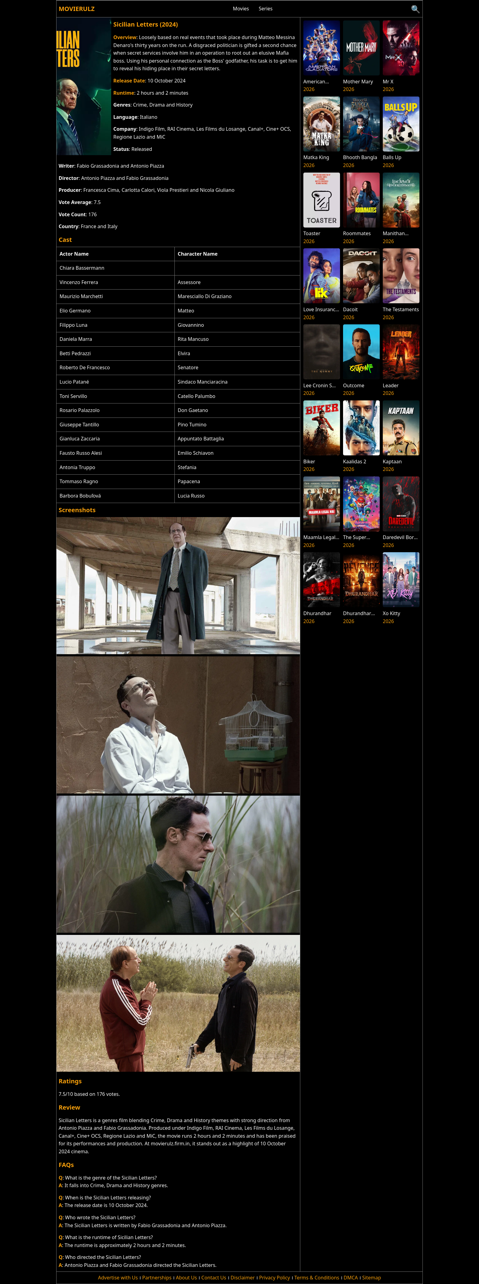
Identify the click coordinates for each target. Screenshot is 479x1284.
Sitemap (371, 1277)
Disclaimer (243, 1277)
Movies (241, 8)
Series (265, 8)
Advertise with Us (118, 1277)
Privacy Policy (274, 1277)
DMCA (351, 1277)
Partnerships (157, 1277)
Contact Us (213, 1277)
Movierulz (76, 9)
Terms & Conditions (316, 1277)
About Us (186, 1277)
